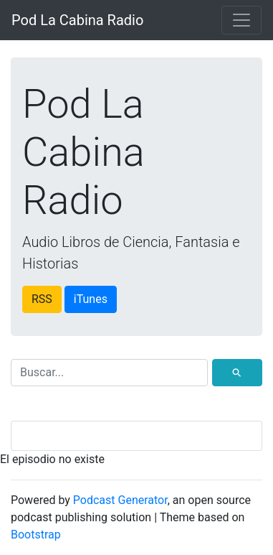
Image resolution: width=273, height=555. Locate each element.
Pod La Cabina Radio (77, 20)
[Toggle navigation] (241, 20)
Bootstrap (36, 534)
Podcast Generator (120, 500)
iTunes (90, 299)
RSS (42, 299)
